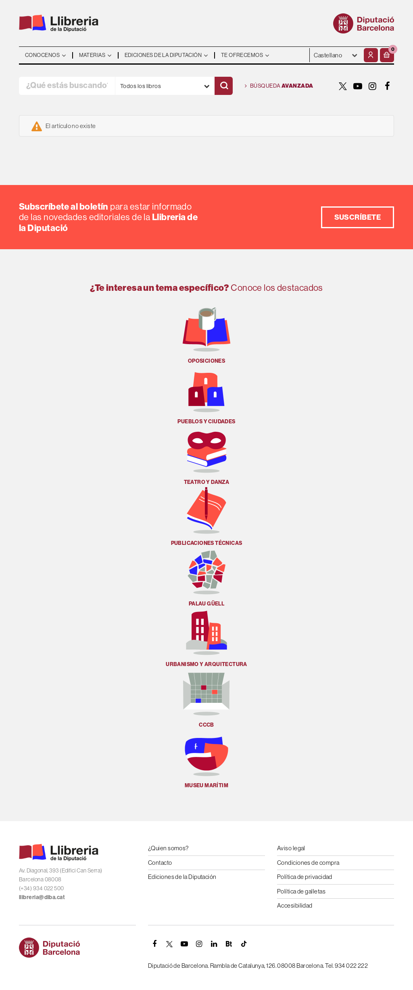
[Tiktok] (244, 943)
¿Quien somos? (168, 848)
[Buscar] (224, 86)
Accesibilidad (295, 905)
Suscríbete (357, 217)
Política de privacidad (304, 877)
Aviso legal (291, 848)
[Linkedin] (214, 943)
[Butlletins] (229, 943)
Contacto (160, 862)
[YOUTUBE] (357, 86)
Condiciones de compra (308, 862)
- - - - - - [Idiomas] (336, 55)
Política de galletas (301, 891)
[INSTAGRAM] (372, 86)
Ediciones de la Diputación (182, 877)
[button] (387, 55)
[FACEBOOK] (387, 86)
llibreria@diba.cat (42, 897)
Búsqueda (279, 86)
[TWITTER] (342, 86)
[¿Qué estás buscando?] (67, 86)
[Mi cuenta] (371, 55)
